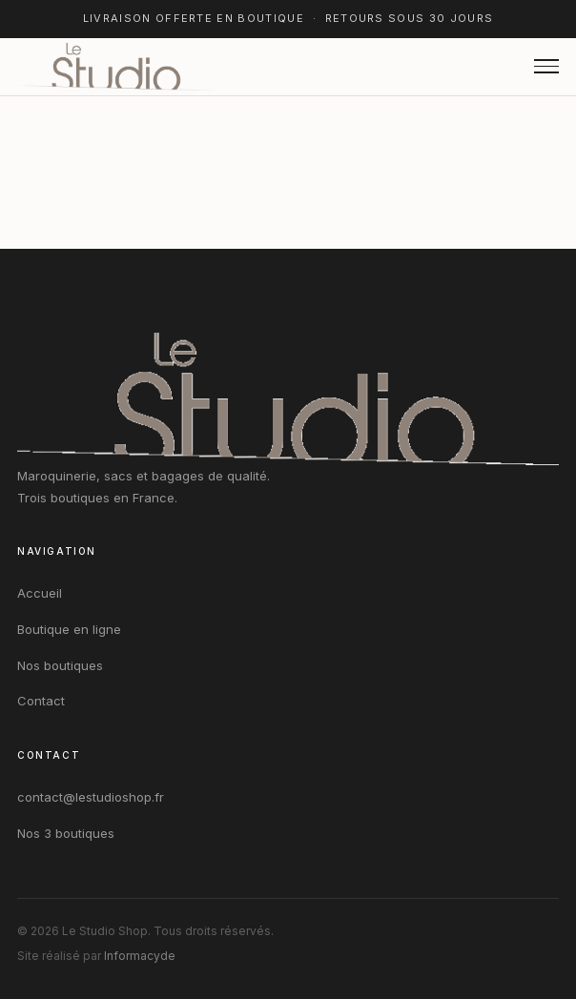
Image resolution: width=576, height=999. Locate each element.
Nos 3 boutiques (65, 833)
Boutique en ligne (69, 629)
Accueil (39, 593)
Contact (41, 700)
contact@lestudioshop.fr (90, 797)
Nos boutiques (60, 665)
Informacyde (139, 955)
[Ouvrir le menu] (546, 66)
